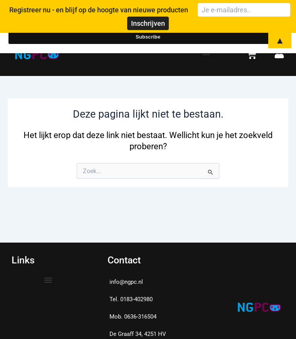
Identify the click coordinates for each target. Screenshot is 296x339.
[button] (48, 279)
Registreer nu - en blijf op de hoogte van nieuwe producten (98, 10)
